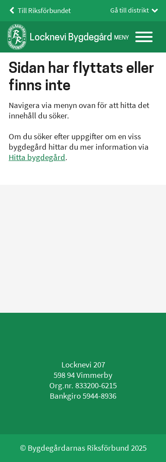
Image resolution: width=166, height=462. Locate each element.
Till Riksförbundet (38, 10)
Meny (121, 37)
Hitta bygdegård (37, 157)
